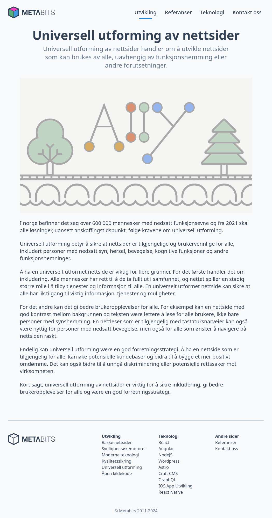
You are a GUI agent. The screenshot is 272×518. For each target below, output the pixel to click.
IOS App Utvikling (175, 486)
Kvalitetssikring (116, 461)
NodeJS (165, 455)
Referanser (178, 12)
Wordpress (168, 461)
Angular (166, 448)
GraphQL (167, 480)
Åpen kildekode (117, 473)
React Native (170, 492)
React (163, 442)
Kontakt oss (247, 12)
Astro (163, 467)
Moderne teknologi (120, 455)
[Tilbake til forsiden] (31, 12)
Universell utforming (122, 467)
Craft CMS (168, 473)
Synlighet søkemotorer (124, 448)
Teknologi (212, 12)
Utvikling (145, 12)
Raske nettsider (117, 442)
